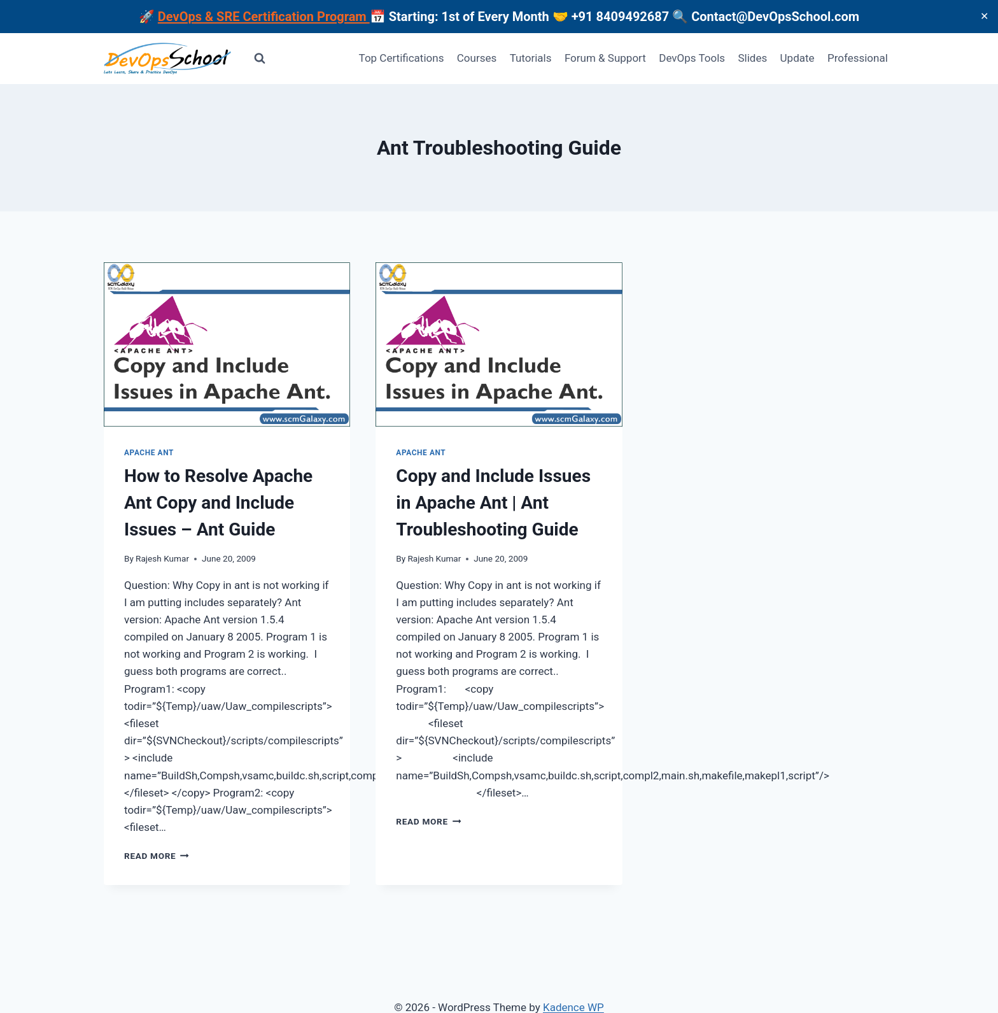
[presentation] (227, 344)
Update (797, 58)
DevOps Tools (692, 58)
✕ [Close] (984, 16)
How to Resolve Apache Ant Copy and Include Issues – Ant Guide (218, 502)
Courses (476, 58)
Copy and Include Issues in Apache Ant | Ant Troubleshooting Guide (493, 502)
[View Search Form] (259, 58)
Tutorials (531, 58)
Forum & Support (605, 58)
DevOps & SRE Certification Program (264, 16)
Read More (156, 856)
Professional (857, 58)
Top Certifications (401, 58)
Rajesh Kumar (162, 558)
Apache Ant (149, 452)
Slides (752, 58)
